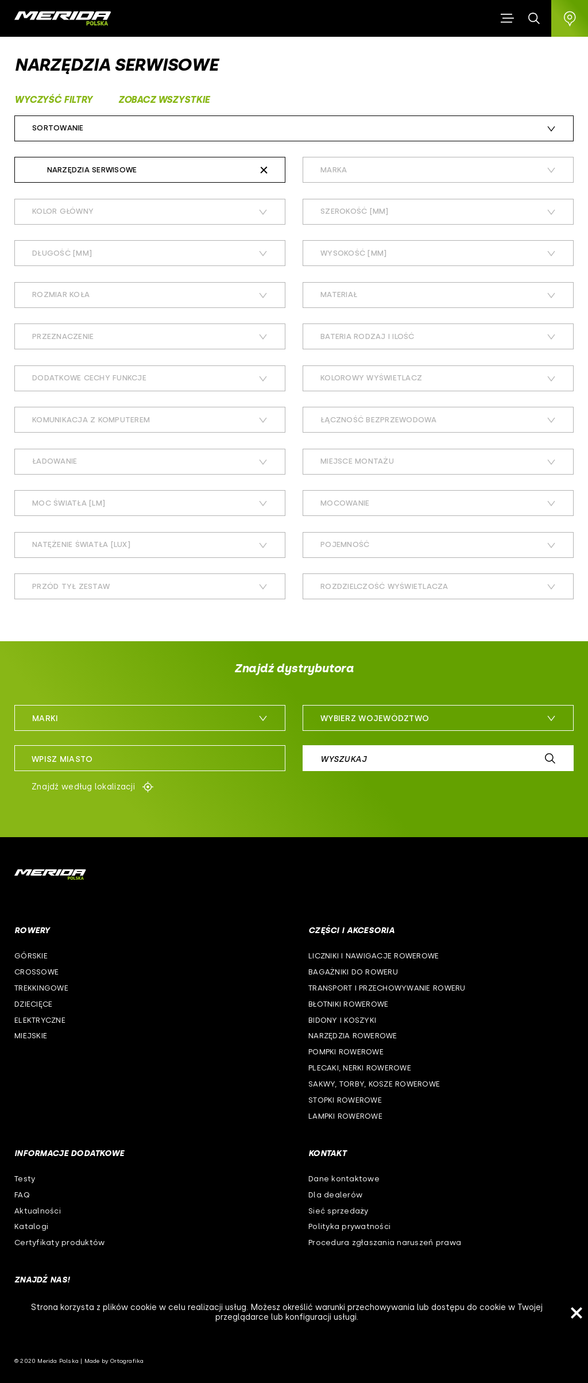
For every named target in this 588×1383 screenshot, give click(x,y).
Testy (24, 1178)
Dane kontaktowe (344, 1178)
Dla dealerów (335, 1195)
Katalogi (31, 1226)
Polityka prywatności (349, 1226)
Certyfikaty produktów (59, 1242)
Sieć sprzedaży (338, 1211)
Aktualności (37, 1211)
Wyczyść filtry (53, 99)
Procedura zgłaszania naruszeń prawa (384, 1242)
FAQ (22, 1195)
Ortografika (127, 1361)
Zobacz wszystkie (164, 99)
